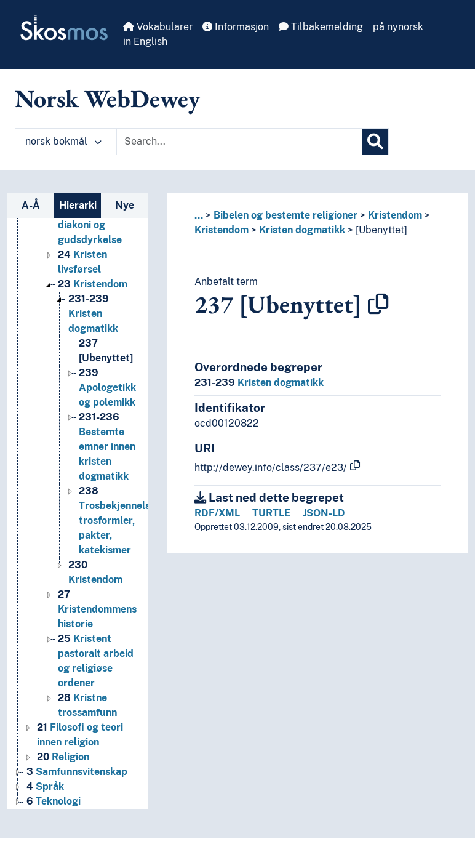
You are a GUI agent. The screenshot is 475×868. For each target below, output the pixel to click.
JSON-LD (324, 513)
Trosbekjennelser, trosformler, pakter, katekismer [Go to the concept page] (120, 520)
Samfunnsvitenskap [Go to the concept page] (76, 772)
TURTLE (271, 513)
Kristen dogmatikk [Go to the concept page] (93, 313)
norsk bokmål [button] (63, 141)
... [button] (198, 215)
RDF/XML (217, 513)
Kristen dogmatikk (302, 230)
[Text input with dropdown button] (239, 141)
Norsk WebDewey (107, 98)
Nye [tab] (124, 205)
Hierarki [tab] (78, 205)
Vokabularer (158, 27)
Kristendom (395, 215)
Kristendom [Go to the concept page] (92, 284)
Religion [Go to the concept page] (63, 757)
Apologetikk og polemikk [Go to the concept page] (107, 387)
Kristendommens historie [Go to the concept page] (97, 609)
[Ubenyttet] (381, 230)
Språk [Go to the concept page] (45, 786)
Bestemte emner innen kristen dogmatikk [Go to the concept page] (107, 446)
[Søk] (375, 141)
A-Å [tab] (31, 205)
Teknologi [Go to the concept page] (53, 801)
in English (145, 41)
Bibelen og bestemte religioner (285, 215)
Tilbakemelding (321, 27)
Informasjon (235, 27)
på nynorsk (398, 27)
